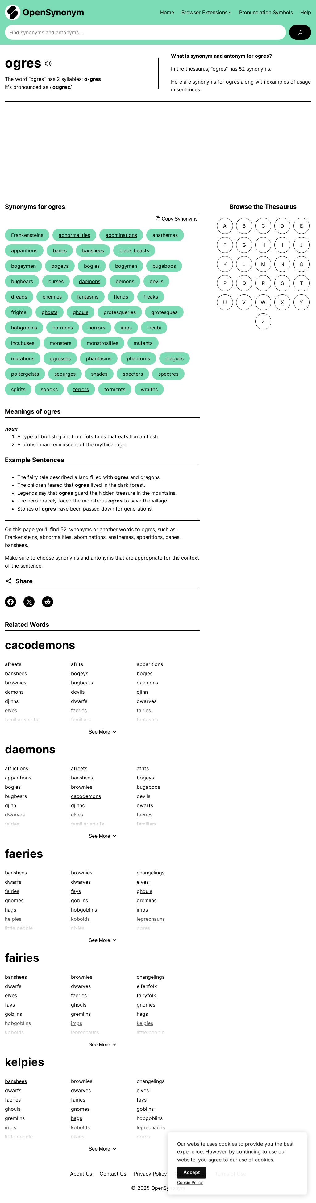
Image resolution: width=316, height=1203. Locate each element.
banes (60, 250)
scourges (65, 374)
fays (76, 891)
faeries (24, 853)
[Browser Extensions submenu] (206, 12)
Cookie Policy (190, 1187)
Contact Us (113, 1174)
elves (143, 882)
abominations (121, 235)
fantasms (87, 297)
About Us (81, 1174)
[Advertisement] (158, 152)
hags (10, 910)
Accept (191, 1177)
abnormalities (74, 235)
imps (126, 328)
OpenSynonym (53, 12)
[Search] (300, 32)
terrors (81, 389)
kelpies (24, 1062)
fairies (12, 891)
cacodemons (40, 645)
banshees (93, 250)
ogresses (60, 358)
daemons (89, 281)
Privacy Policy (150, 1174)
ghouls (80, 312)
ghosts (49, 312)
